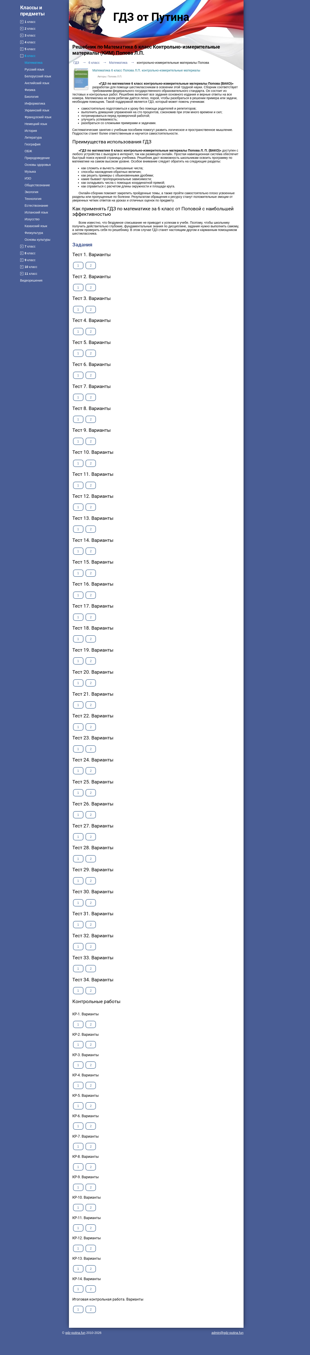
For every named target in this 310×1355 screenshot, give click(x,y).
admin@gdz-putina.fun (227, 1333)
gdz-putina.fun (75, 1333)
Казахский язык (36, 226)
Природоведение (37, 158)
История (31, 131)
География (33, 144)
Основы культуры (37, 239)
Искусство (32, 219)
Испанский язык (36, 212)
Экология (31, 192)
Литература (33, 137)
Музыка (30, 171)
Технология (33, 199)
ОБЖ (28, 151)
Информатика (35, 103)
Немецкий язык (36, 124)
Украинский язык (37, 110)
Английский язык (37, 83)
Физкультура (34, 233)
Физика (30, 90)
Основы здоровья (38, 165)
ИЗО (28, 178)
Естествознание (36, 205)
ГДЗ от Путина (151, 17)
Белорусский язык (38, 76)
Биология (32, 96)
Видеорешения (31, 280)
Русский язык (34, 69)
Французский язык (38, 117)
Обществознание (37, 185)
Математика (34, 62)
